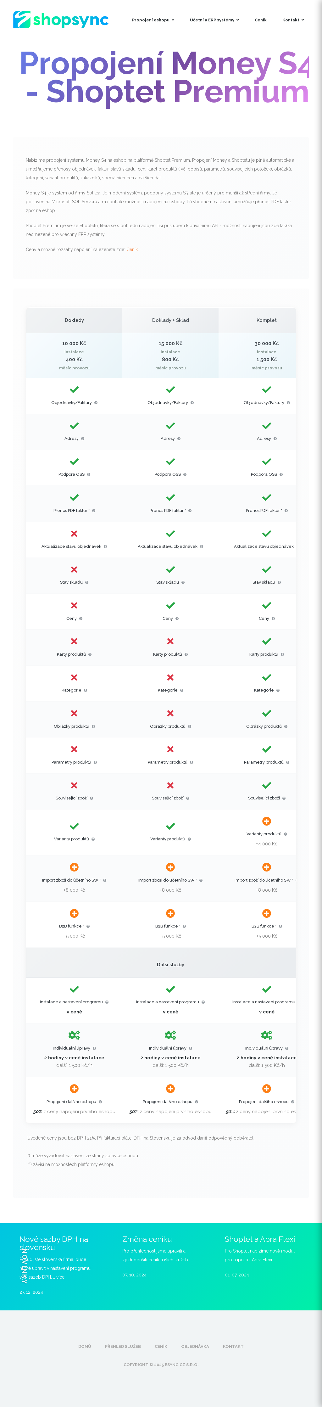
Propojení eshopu (153, 20)
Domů (84, 1346)
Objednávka (195, 1346)
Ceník (261, 20)
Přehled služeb (123, 1346)
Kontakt (293, 20)
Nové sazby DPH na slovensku (53, 1243)
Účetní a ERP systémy (214, 20)
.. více (58, 1277)
